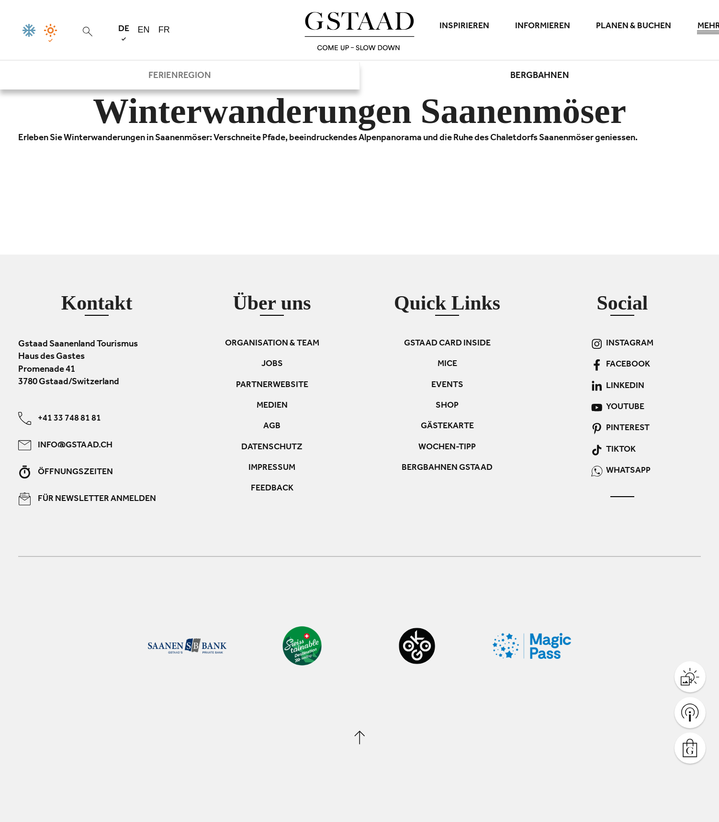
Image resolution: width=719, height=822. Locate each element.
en (144, 29)
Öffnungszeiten (65, 471)
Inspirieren (464, 26)
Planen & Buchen (633, 26)
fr (164, 29)
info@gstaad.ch (65, 444)
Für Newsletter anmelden (87, 498)
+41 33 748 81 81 (59, 417)
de (124, 32)
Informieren (542, 26)
